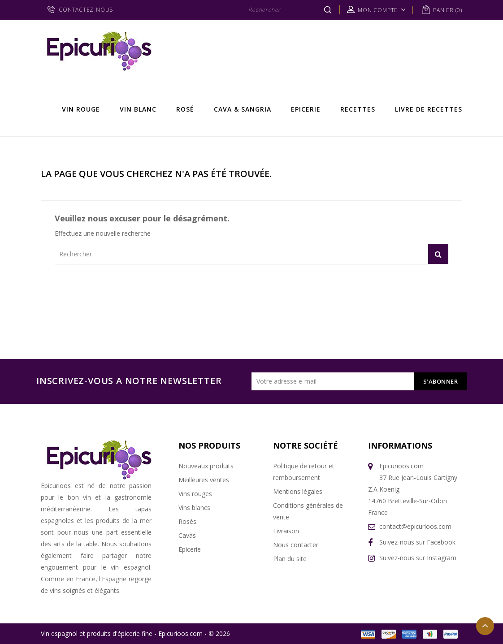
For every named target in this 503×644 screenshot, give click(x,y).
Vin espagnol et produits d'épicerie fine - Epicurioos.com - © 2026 (135, 633)
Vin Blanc (138, 109)
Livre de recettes (428, 109)
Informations (400, 445)
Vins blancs (194, 507)
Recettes (357, 109)
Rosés (187, 521)
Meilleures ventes (203, 479)
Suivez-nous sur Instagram (417, 557)
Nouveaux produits (206, 466)
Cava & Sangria (242, 109)
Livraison (286, 531)
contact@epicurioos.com (415, 526)
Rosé (185, 109)
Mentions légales (297, 491)
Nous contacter (295, 544)
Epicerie (306, 109)
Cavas (187, 535)
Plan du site (290, 558)
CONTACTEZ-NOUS (86, 9)
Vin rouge (81, 109)
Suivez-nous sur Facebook (417, 542)
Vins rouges (195, 493)
